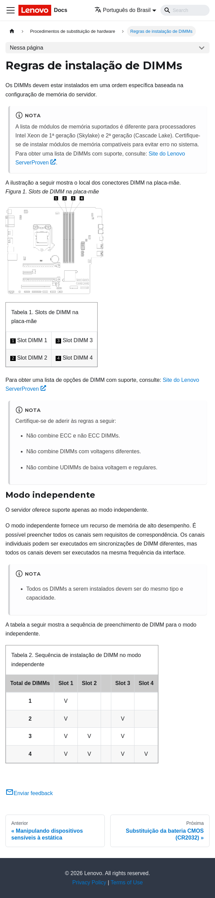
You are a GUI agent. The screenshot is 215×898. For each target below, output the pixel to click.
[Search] (185, 10)
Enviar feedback (29, 793)
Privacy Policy (89, 882)
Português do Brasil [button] (123, 10)
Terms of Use (127, 882)
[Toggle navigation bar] (10, 10)
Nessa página (26, 48)
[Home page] (11, 31)
